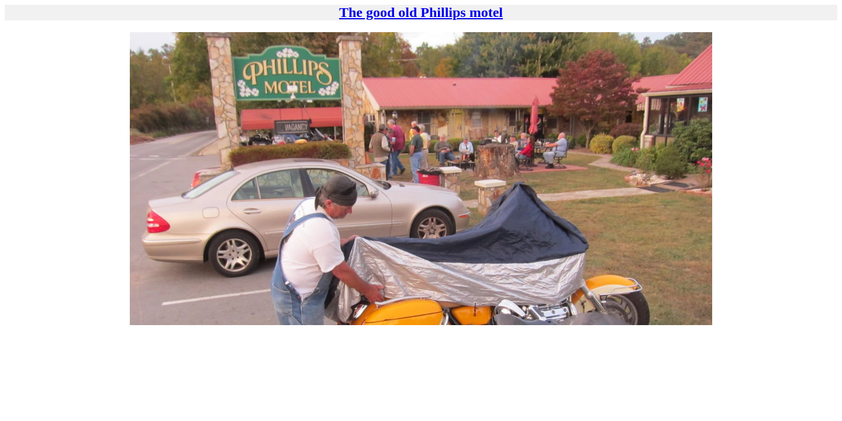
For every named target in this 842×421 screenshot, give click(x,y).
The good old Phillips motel (421, 12)
